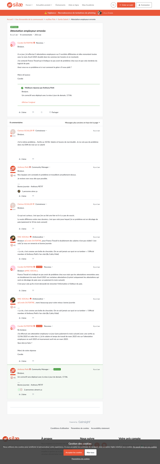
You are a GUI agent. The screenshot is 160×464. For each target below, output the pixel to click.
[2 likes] (30, 389)
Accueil (10, 19)
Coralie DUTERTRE (25, 43)
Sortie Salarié (63, 19)
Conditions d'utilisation (60, 428)
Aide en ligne (73, 5)
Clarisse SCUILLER (25, 130)
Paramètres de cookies (80, 428)
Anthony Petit (23, 167)
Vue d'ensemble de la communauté (29, 19)
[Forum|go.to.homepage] (15, 5)
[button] (126, 5)
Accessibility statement (100, 428)
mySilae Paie (51, 19)
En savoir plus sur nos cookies (145, 447)
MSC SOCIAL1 (23, 237)
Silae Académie (88, 5)
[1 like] (27, 191)
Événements (60, 5)
